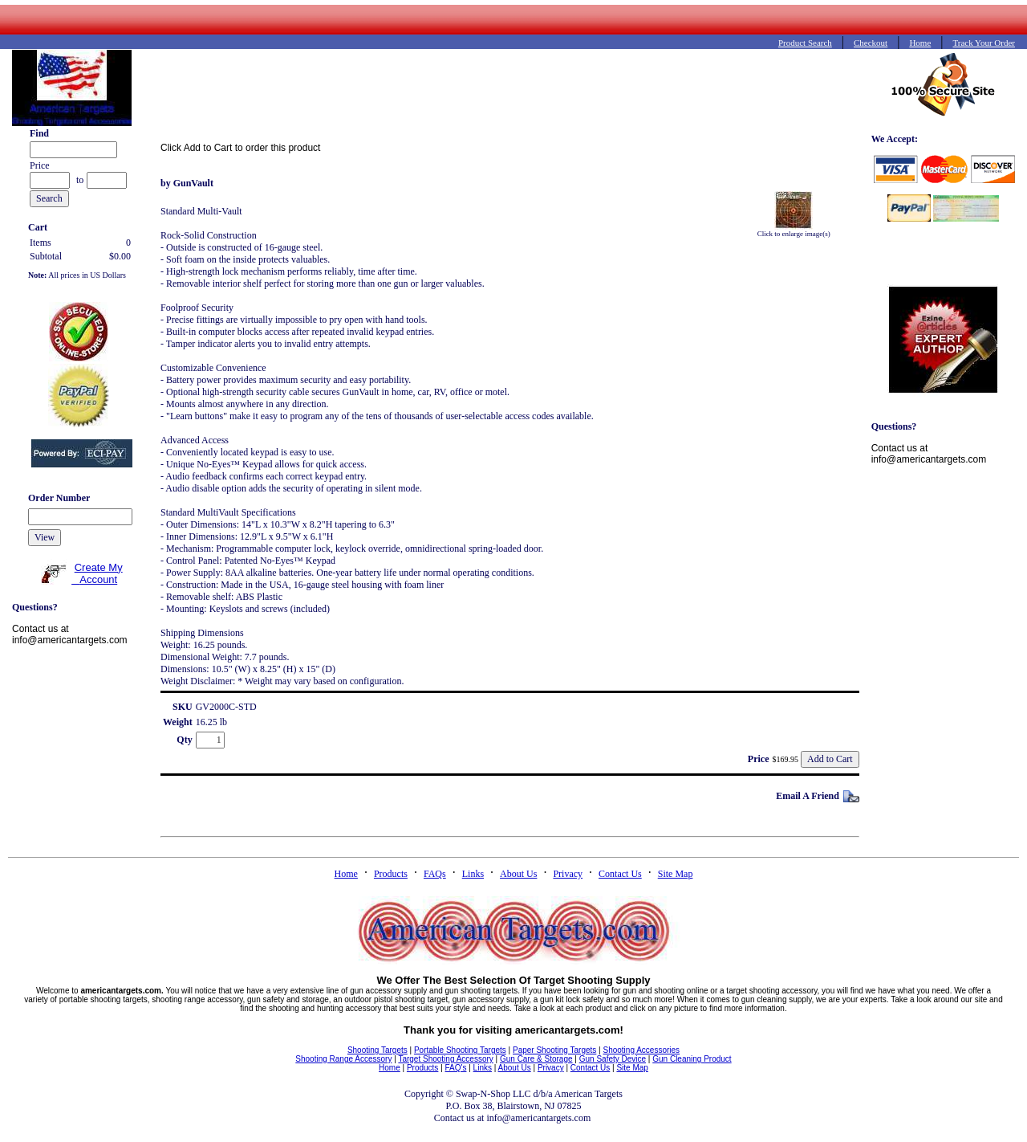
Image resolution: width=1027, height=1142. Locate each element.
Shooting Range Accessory (343, 1058)
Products (391, 873)
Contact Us (620, 873)
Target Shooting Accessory (445, 1058)
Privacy (568, 873)
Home (346, 873)
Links (473, 873)
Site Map (675, 873)
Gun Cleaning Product (691, 1058)
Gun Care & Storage (536, 1058)
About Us (518, 873)
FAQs (435, 873)
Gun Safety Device (612, 1058)
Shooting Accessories (641, 1050)
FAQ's (456, 1067)
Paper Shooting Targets (554, 1050)
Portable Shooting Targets (460, 1050)
